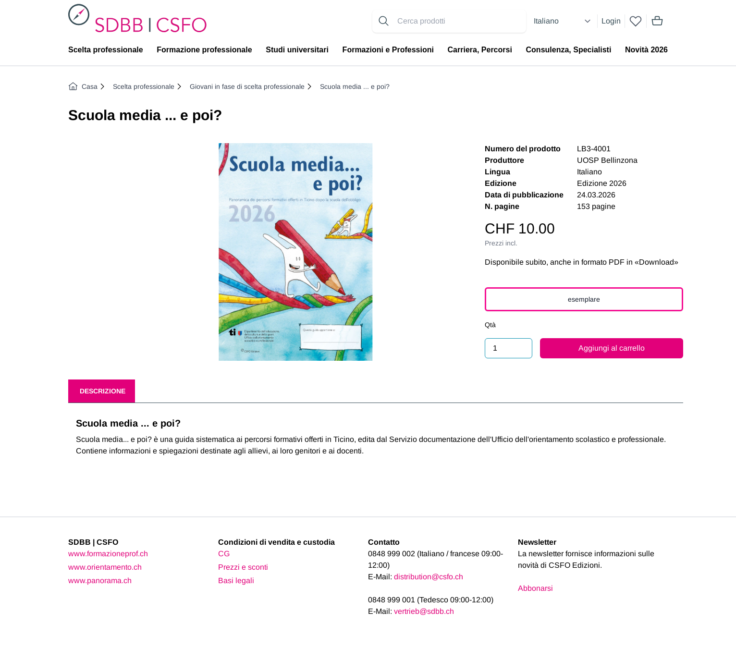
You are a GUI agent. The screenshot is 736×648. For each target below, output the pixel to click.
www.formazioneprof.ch (108, 554)
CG (224, 554)
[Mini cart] (657, 21)
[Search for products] (459, 21)
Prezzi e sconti (243, 567)
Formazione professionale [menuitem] (204, 50)
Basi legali (236, 580)
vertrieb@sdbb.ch (424, 611)
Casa (83, 86)
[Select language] (563, 21)
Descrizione (102, 391)
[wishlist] (635, 21)
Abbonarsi (535, 588)
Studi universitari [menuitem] (297, 50)
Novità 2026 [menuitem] (646, 50)
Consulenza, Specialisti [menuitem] (569, 50)
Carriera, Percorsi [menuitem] (480, 50)
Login (611, 21)
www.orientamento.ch (105, 567)
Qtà (490, 325)
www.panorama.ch (100, 580)
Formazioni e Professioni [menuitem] (388, 50)
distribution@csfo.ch (428, 577)
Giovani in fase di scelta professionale (247, 86)
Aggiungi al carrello (611, 348)
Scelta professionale (143, 86)
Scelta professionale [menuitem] (105, 50)
